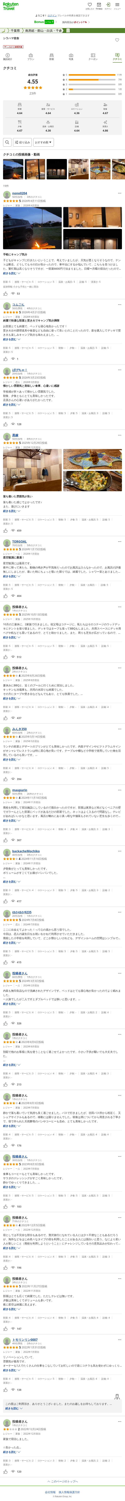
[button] (13, 169)
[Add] (117, 40)
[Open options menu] (43, 142)
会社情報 (50, 1492)
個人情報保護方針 (69, 1492)
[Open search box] (7, 142)
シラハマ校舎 (11, 38)
